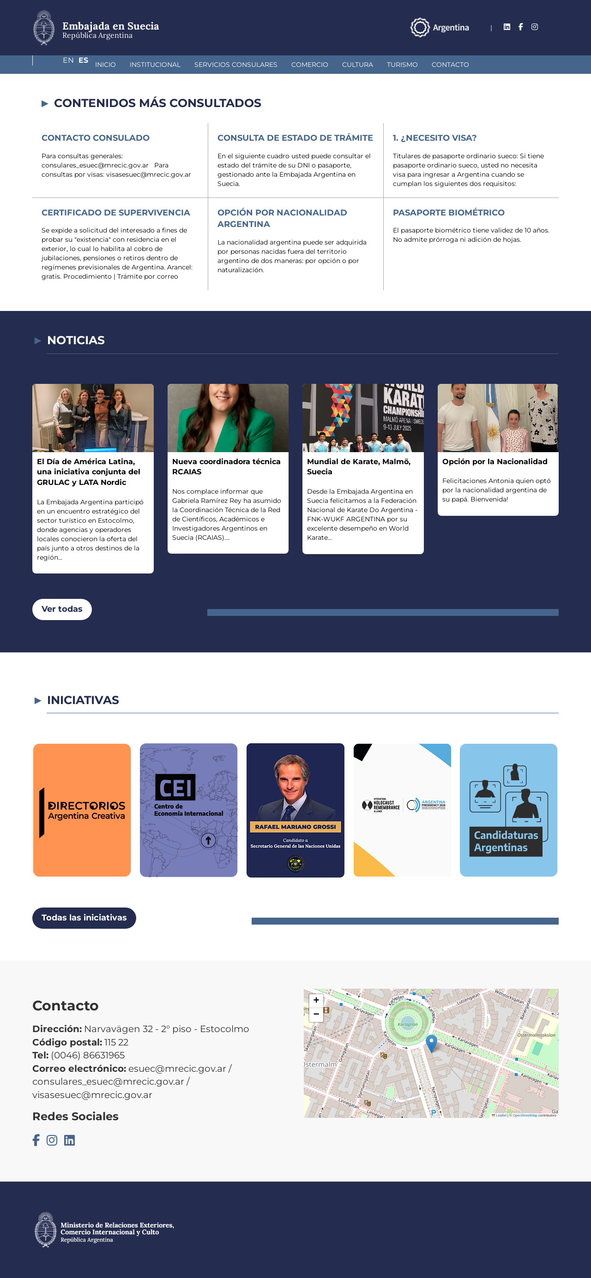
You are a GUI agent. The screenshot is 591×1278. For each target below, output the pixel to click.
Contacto (401, 64)
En (535, 27)
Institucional (106, 64)
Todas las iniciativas (84, 918)
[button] (431, 1043)
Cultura (308, 64)
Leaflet (499, 1115)
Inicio (56, 64)
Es (554, 27)
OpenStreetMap (525, 1115)
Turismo (353, 64)
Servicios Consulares (187, 64)
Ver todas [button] (62, 609)
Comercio (260, 64)
